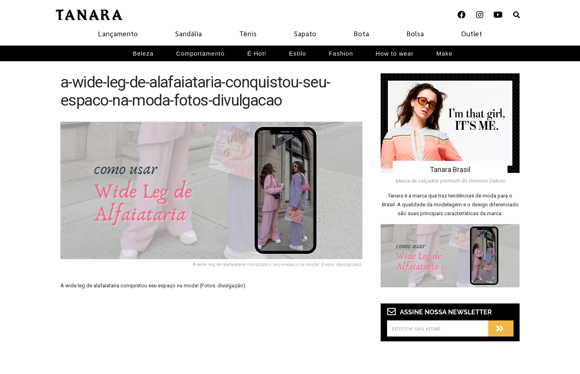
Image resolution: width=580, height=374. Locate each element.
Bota (361, 33)
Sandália (188, 33)
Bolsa (415, 33)
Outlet (472, 33)
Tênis (248, 33)
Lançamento (118, 33)
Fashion (341, 53)
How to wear (395, 53)
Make (444, 53)
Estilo (298, 53)
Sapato (305, 33)
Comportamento (200, 53)
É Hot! (257, 53)
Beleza (143, 53)
